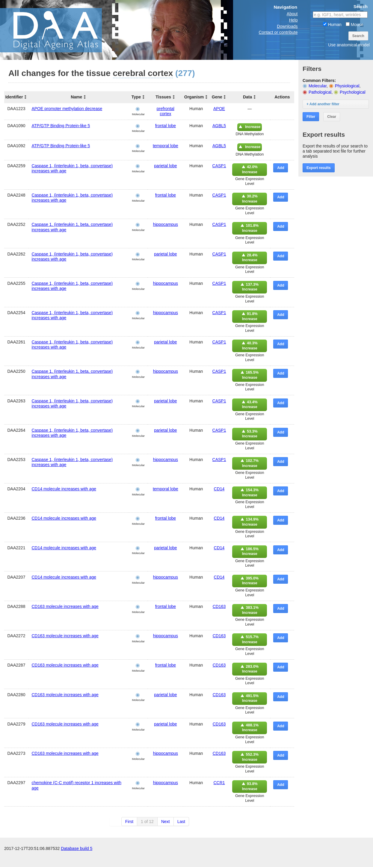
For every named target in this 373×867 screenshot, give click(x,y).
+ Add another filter (322, 104)
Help (293, 20)
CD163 (219, 606)
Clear (331, 117)
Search (358, 36)
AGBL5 (219, 125)
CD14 (219, 488)
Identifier (14, 97)
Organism (194, 97)
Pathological (320, 92)
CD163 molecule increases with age (64, 606)
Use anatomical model (349, 44)
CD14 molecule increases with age (63, 488)
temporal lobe (165, 145)
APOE (219, 108)
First (129, 821)
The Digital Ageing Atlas (60, 30)
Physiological (347, 85)
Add (280, 168)
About (292, 13)
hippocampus (165, 224)
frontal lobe (165, 125)
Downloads (287, 26)
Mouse (354, 24)
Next (165, 821)
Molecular (318, 85)
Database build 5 (76, 861)
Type (136, 97)
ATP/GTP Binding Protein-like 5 (60, 125)
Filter (310, 117)
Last (181, 821)
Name (76, 97)
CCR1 (219, 782)
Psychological (353, 92)
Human (332, 24)
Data (247, 97)
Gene (217, 97)
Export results (318, 168)
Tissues (163, 97)
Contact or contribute (278, 32)
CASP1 (219, 165)
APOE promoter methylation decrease (66, 108)
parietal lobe (165, 165)
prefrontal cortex (165, 111)
